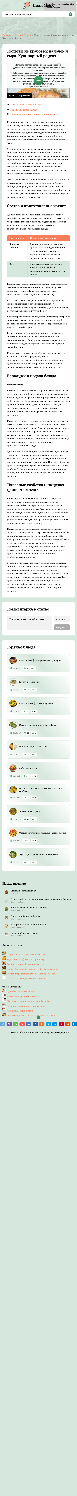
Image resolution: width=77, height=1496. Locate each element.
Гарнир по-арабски (29, 681)
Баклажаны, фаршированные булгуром (40, 660)
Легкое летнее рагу (29, 811)
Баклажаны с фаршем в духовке (36, 703)
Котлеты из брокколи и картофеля (37, 724)
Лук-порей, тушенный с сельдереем (38, 854)
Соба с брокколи (28, 767)
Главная (6, 35)
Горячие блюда (23, 35)
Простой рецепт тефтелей (33, 746)
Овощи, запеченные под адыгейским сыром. (42, 832)
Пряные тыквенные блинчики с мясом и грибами (40, 789)
